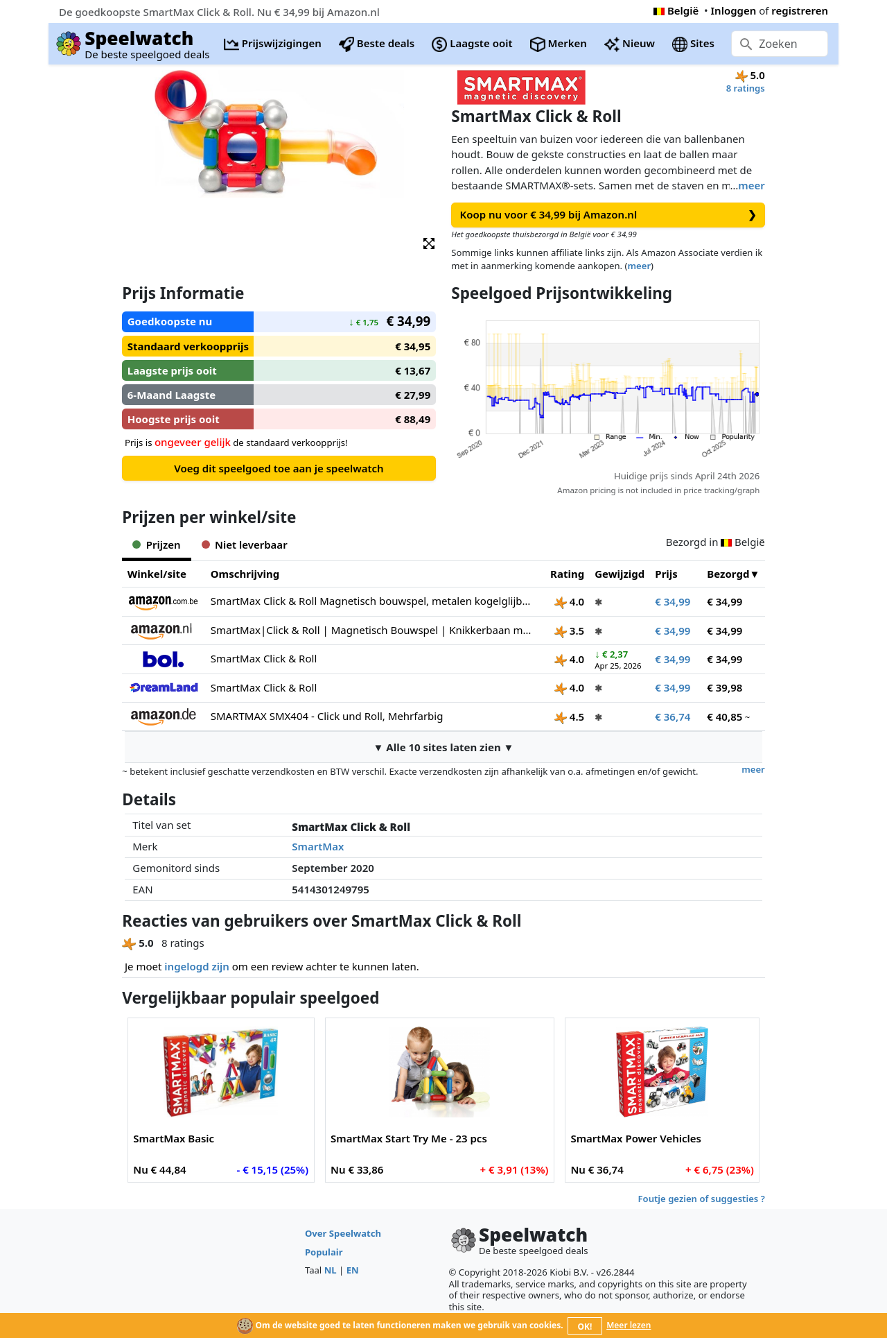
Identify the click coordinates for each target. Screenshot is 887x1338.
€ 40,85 (724, 716)
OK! (585, 1326)
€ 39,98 (724, 687)
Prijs (666, 574)
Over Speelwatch (343, 1233)
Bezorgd (728, 574)
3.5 (569, 630)
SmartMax (318, 846)
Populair (324, 1252)
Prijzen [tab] (156, 544)
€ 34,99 (672, 601)
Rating (567, 574)
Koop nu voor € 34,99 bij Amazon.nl (608, 215)
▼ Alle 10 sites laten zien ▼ (444, 747)
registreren (799, 10)
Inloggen (734, 10)
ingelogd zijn (196, 966)
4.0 (569, 601)
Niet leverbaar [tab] (245, 544)
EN (352, 1270)
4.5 (569, 716)
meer (751, 185)
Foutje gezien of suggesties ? (701, 1198)
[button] (428, 242)
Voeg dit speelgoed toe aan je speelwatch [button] (278, 468)
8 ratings (745, 88)
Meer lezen (628, 1325)
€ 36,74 (672, 716)
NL (330, 1270)
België (676, 10)
